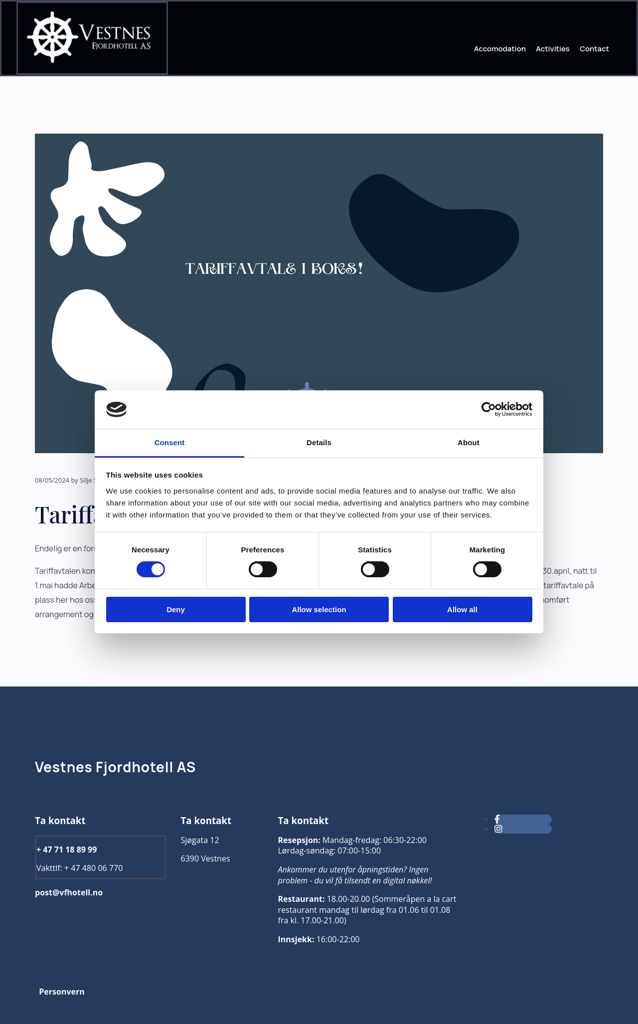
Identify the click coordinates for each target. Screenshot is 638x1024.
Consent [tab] (170, 442)
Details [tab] (319, 442)
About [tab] (468, 442)
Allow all (462, 609)
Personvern (61, 991)
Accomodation (500, 48)
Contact (594, 48)
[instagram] (498, 829)
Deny (175, 609)
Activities (553, 48)
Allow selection (319, 609)
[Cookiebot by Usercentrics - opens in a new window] (488, 409)
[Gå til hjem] (92, 60)
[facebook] (497, 819)
